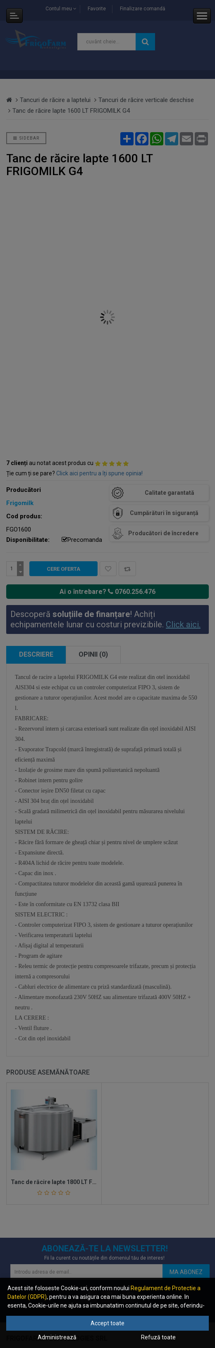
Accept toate (107, 1323)
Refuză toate (158, 1337)
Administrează (57, 1337)
